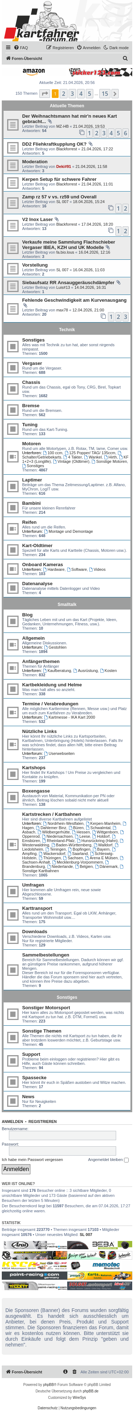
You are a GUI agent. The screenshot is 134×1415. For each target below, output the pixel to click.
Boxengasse (36, 791)
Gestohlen (55, 647)
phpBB (48, 1385)
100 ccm (52, 453)
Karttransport (37, 908)
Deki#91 (63, 166)
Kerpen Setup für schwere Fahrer (59, 179)
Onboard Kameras (42, 564)
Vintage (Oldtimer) (71, 461)
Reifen (29, 522)
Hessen (81, 832)
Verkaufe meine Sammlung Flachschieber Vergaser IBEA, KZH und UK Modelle (68, 244)
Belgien (84, 866)
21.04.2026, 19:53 (89, 126)
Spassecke (34, 1077)
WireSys (79, 1398)
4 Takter (73, 457)
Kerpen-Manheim (103, 823)
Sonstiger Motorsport (46, 1007)
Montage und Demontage (68, 531)
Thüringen (50, 858)
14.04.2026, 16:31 (90, 287)
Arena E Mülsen (101, 858)
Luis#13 (63, 287)
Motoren (31, 443)
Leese (82, 836)
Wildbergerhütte (54, 832)
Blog (27, 614)
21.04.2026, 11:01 (97, 184)
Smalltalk (67, 604)
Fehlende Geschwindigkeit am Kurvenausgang (74, 300)
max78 (62, 310)
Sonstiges (33, 340)
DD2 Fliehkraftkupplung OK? (54, 144)
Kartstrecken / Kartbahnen (51, 814)
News (28, 1096)
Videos (97, 569)
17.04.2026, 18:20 (97, 224)
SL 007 (62, 201)
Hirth (110, 457)
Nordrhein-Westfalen (63, 823)
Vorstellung (35, 265)
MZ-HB (62, 126)
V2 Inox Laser (37, 219)
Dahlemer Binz (51, 828)
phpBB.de (91, 1391)
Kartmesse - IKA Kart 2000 (69, 717)
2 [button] (63, 94)
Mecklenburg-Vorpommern (77, 862)
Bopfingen (79, 849)
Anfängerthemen (41, 661)
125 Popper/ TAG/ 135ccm (90, 453)
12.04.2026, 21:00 (88, 310)
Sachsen (73, 858)
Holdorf (100, 836)
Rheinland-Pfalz (58, 840)
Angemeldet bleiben (108, 1159)
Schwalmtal (98, 828)
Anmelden (12, 1121)
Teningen (55, 849)
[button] (44, 93)
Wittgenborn (105, 832)
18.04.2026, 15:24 (89, 201)
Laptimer (32, 480)
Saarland (78, 853)
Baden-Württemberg (71, 845)
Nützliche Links (39, 731)
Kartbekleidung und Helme (52, 684)
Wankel (92, 457)
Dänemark (106, 866)
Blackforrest (66, 149)
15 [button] (104, 94)
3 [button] (72, 94)
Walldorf (103, 845)
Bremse (30, 405)
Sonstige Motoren (109, 461)
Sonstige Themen (41, 1031)
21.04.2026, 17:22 (97, 149)
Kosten (108, 670)
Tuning (30, 424)
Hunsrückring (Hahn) (97, 840)
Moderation (35, 161)
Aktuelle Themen (67, 105)
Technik (67, 329)
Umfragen (33, 885)
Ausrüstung (85, 670)
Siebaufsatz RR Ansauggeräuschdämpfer (68, 282)
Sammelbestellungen (45, 955)
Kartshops (33, 767)
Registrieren (43, 1121)
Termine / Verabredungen (50, 703)
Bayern (101, 849)
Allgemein (33, 638)
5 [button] (89, 94)
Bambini (31, 503)
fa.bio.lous (65, 252)
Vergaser (32, 363)
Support (31, 1054)
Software (77, 569)
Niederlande (60, 866)
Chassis (31, 382)
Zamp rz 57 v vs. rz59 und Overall (59, 196)
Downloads (34, 931)
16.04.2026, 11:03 (89, 270)
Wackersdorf (52, 853)
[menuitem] (21, 47)
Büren (76, 828)
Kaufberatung (57, 670)
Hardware (54, 569)
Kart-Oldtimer (37, 545)
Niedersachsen (57, 836)
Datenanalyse (37, 583)
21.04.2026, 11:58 (91, 166)
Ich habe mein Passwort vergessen (32, 1159)
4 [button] (81, 94)
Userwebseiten (59, 753)
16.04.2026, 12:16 (94, 252)
